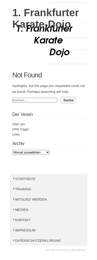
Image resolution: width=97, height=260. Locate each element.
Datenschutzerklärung (36, 241)
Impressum (24, 230)
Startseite (24, 179)
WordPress (79, 250)
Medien (20, 210)
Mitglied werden (29, 199)
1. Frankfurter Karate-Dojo (45, 18)
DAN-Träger (20, 129)
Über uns (18, 124)
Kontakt (21, 220)
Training (21, 189)
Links (16, 134)
